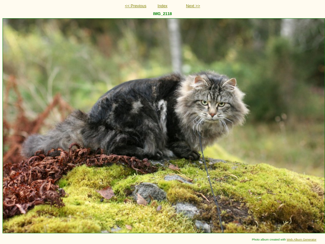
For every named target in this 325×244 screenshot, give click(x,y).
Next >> (193, 5)
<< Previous (135, 5)
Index (162, 5)
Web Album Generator (302, 239)
